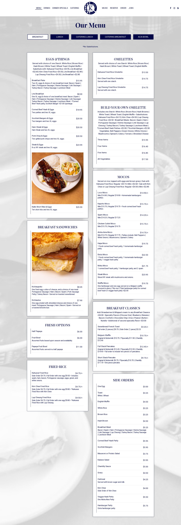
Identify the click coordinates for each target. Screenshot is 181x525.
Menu (38, 8)
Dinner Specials (60, 8)
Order (123, 8)
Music (105, 8)
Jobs (131, 8)
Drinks (47, 8)
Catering (74, 8)
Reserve (114, 8)
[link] (90, 8)
